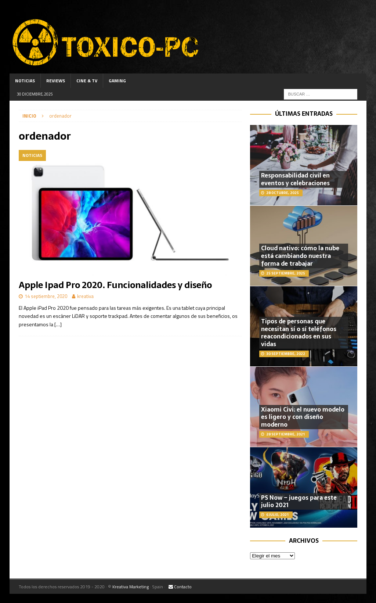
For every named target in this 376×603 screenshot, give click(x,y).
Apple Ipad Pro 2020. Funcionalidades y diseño (115, 285)
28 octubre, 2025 (282, 192)
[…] (58, 324)
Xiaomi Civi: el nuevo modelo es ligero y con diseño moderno (302, 417)
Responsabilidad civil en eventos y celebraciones (295, 179)
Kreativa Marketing (130, 586)
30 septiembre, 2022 (285, 353)
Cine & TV (86, 80)
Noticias (25, 80)
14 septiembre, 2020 (46, 296)
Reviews (55, 80)
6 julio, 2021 (277, 514)
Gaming (117, 80)
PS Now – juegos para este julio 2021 (299, 501)
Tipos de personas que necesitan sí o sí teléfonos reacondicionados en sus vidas (298, 332)
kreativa (85, 296)
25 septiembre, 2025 (285, 273)
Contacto (180, 586)
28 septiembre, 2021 (285, 434)
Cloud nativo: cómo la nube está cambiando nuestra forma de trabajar (300, 255)
